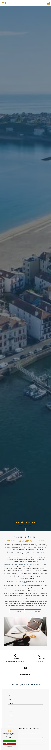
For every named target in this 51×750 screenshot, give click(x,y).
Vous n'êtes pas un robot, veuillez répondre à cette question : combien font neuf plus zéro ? (24, 727)
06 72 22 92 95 (39, 661)
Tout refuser (9, 744)
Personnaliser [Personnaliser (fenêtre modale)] (9, 746)
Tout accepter (9, 741)
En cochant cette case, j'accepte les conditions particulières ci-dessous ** (25, 722)
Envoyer (27, 736)
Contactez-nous (35, 604)
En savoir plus (19, 604)
